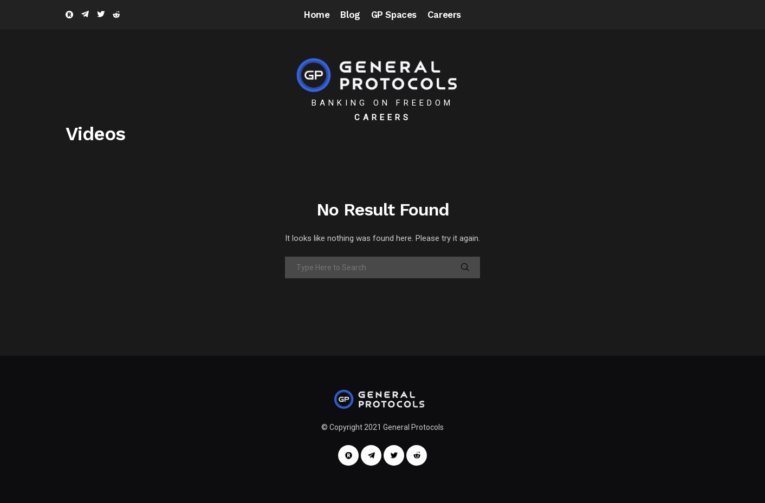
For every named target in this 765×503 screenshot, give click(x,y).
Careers (444, 14)
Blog (350, 14)
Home (316, 14)
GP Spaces (394, 14)
